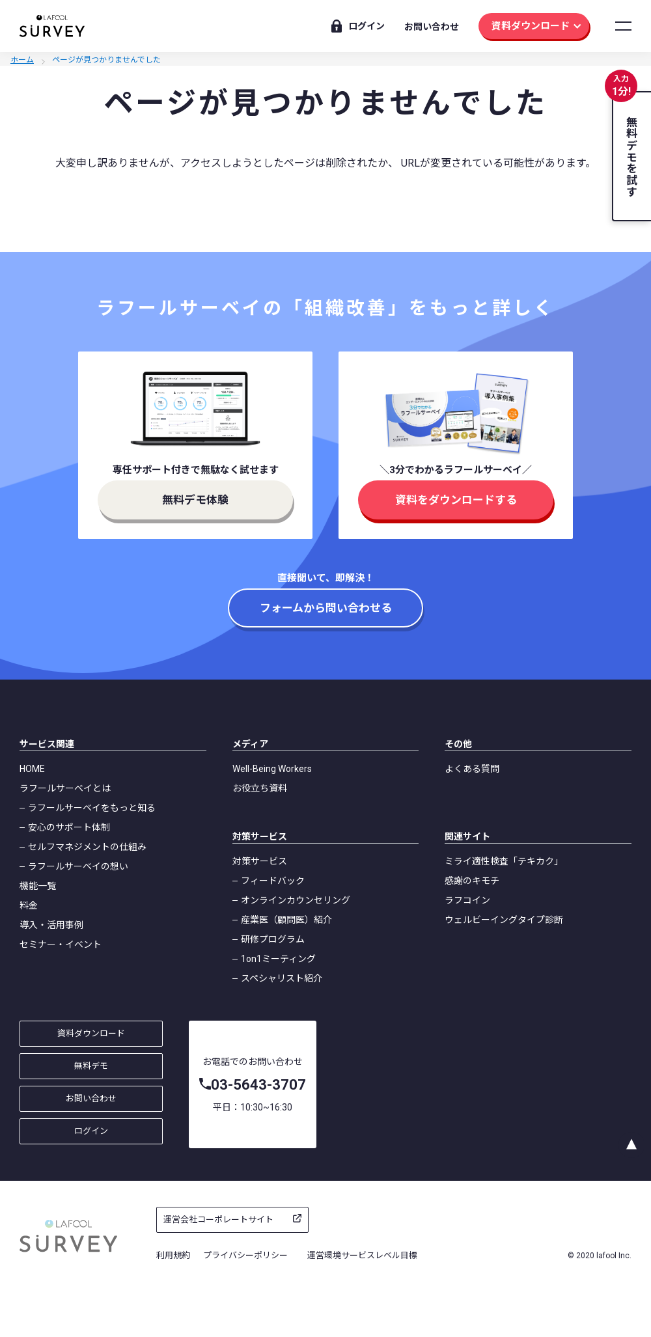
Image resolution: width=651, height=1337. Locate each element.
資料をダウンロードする (456, 499)
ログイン (366, 26)
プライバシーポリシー (245, 1255)
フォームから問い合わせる (326, 607)
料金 (29, 905)
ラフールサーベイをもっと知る (92, 808)
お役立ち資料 (259, 788)
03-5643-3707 (258, 1085)
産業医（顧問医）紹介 (286, 920)
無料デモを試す (630, 156)
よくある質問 (472, 769)
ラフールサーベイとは (65, 788)
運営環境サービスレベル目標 (362, 1255)
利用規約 (173, 1255)
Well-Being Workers (272, 769)
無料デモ (91, 1066)
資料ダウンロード (531, 26)
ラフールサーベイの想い (78, 866)
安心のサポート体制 (69, 827)
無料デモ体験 (195, 499)
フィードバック (273, 880)
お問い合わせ (431, 26)
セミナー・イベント (61, 944)
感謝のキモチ (472, 880)
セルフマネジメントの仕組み (87, 847)
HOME (32, 769)
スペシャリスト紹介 (281, 978)
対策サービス (259, 861)
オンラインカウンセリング (295, 900)
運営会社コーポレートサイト (218, 1219)
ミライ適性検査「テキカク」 (504, 861)
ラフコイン (467, 900)
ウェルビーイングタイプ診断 (504, 920)
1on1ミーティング (278, 959)
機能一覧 (38, 886)
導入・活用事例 (51, 925)
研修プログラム (273, 939)
